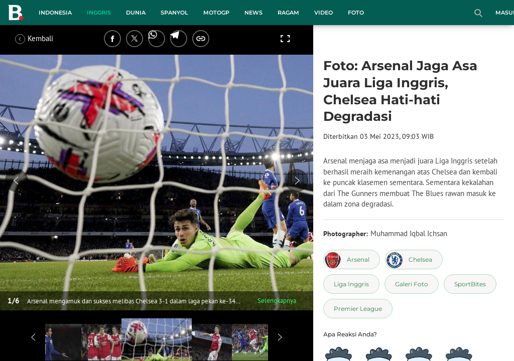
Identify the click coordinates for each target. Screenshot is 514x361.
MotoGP (216, 12)
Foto (356, 12)
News (253, 12)
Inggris (99, 12)
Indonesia (55, 12)
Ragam (288, 12)
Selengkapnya (277, 300)
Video (323, 12)
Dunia (136, 12)
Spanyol (174, 12)
